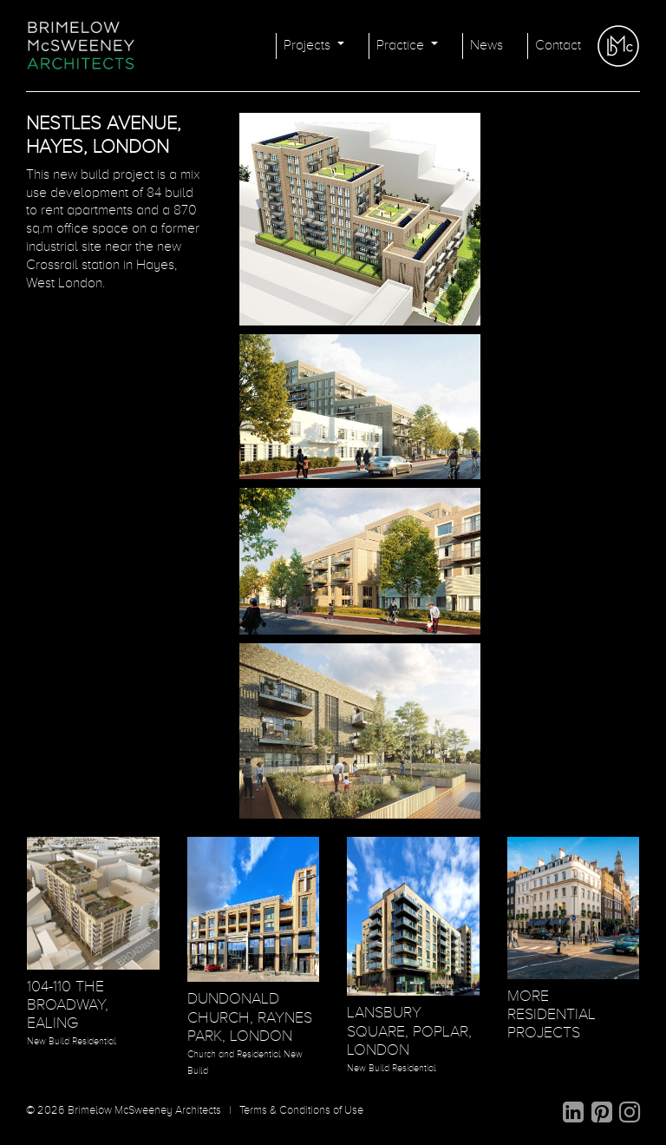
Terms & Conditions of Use (301, 1110)
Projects (309, 46)
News (486, 46)
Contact (558, 46)
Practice (402, 46)
